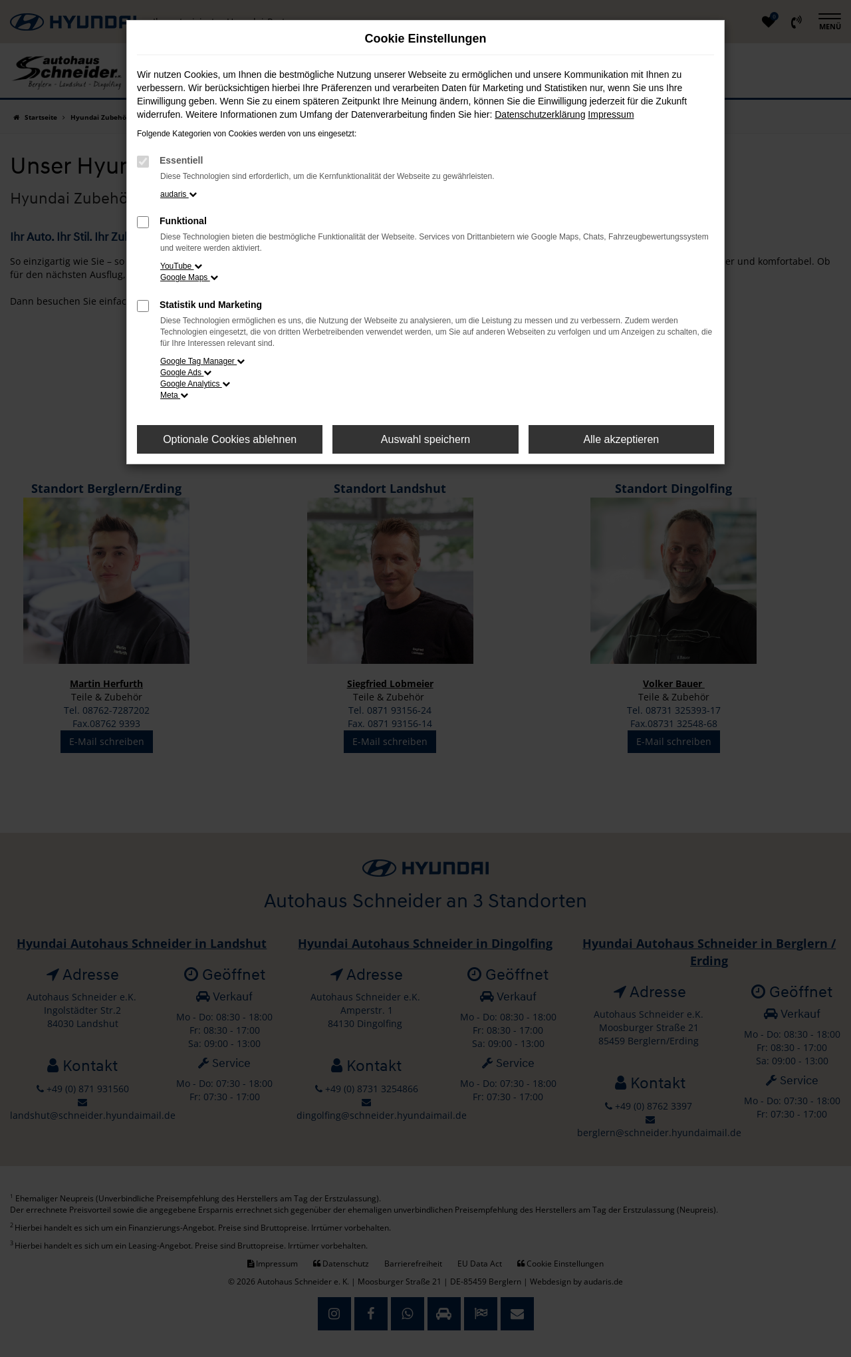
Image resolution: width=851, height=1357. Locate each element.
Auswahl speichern (425, 439)
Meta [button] (174, 395)
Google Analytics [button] (195, 383)
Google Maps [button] (189, 277)
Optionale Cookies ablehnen (230, 439)
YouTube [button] (181, 266)
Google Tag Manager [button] (202, 361)
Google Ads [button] (185, 372)
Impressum (611, 114)
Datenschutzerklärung (540, 114)
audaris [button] (178, 194)
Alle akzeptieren (621, 439)
